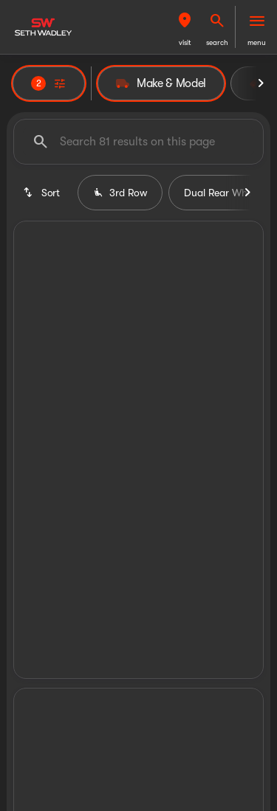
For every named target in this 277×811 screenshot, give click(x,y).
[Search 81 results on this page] (138, 141)
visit (185, 42)
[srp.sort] (42, 192)
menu (256, 42)
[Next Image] (260, 83)
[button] (184, 27)
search (217, 42)
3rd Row (120, 193)
